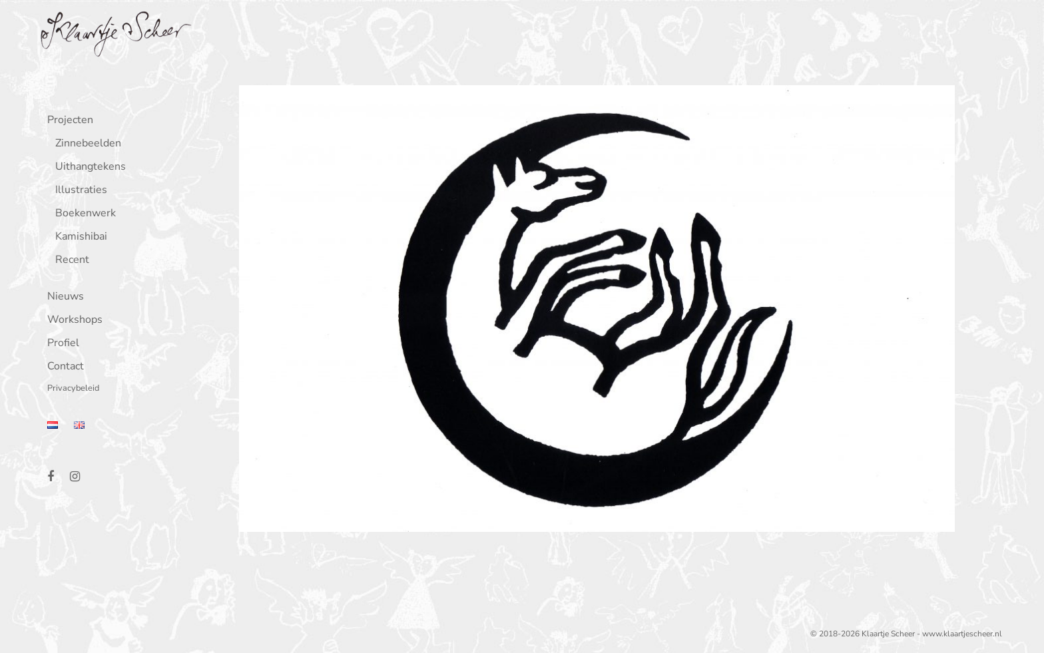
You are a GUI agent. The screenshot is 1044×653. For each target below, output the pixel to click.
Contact (63, 367)
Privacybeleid (71, 389)
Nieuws (63, 297)
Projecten (68, 120)
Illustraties (79, 190)
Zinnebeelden (86, 144)
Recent (70, 260)
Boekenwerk (83, 214)
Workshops (72, 320)
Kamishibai (79, 237)
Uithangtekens (88, 167)
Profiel (61, 343)
